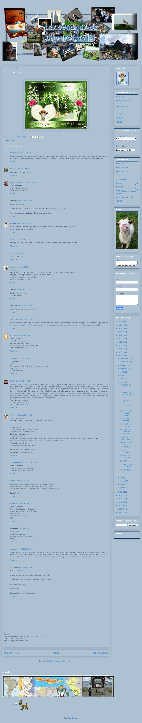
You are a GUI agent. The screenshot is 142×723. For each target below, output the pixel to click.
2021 (120, 339)
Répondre (13, 161)
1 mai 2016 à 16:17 (20, 253)
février (123, 484)
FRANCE (119, 118)
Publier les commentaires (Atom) (61, 661)
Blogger (74, 718)
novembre (124, 362)
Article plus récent (11, 653)
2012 (120, 502)
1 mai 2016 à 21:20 (25, 306)
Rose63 (13, 358)
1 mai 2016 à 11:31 (23, 239)
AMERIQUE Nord (122, 167)
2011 (120, 505)
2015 (120, 492)
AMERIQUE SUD (122, 106)
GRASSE (123, 461)
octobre (123, 365)
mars (122, 481)
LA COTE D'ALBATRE (125, 451)
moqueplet (14, 153)
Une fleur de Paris (17, 462)
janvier (123, 488)
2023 (120, 332)
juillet (122, 375)
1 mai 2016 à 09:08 (25, 201)
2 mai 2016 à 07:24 (25, 415)
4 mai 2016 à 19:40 (25, 567)
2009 (120, 512)
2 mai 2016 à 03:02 (23, 381)
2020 (120, 342)
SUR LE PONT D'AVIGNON (126, 457)
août (122, 372)
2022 (120, 335)
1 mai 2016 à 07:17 (25, 153)
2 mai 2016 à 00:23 (23, 358)
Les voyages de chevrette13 (35, 14)
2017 (120, 352)
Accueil (56, 653)
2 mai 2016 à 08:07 (31, 462)
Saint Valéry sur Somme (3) (126, 420)
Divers (13, 140)
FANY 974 (13, 415)
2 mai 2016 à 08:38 (22, 481)
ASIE (118, 110)
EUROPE (119, 114)
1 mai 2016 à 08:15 (23, 169)
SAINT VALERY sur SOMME (126, 438)
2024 (120, 328)
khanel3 (13, 169)
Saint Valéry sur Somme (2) (126, 425)
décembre (124, 358)
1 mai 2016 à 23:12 (25, 335)
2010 (120, 509)
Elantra (12, 381)
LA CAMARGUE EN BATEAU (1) (126, 394)
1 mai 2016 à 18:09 (25, 290)
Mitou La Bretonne (17, 182)
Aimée (12, 481)
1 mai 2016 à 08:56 (31, 182)
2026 (120, 322)
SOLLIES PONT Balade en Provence (126, 432)
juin (122, 379)
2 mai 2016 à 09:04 (22, 503)
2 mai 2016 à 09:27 (25, 529)
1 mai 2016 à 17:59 (21, 267)
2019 (120, 345)
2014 (120, 495)
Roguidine (14, 335)
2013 (120, 499)
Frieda (12, 503)
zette (12, 267)
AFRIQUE (119, 96)
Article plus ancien (100, 653)
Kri (11, 253)
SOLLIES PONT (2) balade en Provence (126, 413)
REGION (119, 122)
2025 (120, 325)
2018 (120, 349)
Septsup (13, 223)
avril (122, 478)
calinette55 (14, 319)
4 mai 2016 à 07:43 (25, 549)
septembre (124, 369)
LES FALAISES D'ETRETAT (126, 465)
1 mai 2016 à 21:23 (26, 319)
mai (122, 382)
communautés (121, 179)
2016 (120, 355)
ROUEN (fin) (125, 470)
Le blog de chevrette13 (124, 197)
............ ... (124, 473)
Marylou (13, 239)
